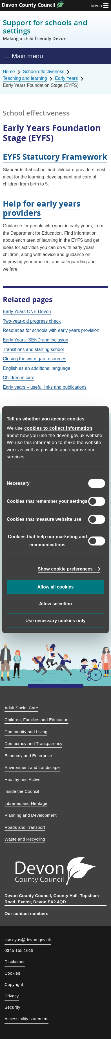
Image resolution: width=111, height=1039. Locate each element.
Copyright (14, 984)
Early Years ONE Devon (27, 311)
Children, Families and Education (36, 719)
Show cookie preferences (65, 569)
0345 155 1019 (19, 950)
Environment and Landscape (32, 767)
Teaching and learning (25, 78)
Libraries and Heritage (26, 803)
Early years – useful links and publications (44, 387)
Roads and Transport (25, 827)
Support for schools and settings (55, 30)
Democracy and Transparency (33, 743)
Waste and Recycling (25, 839)
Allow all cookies (55, 587)
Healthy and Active (23, 779)
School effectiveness (43, 71)
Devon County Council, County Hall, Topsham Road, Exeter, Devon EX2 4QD (52, 898)
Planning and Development (31, 815)
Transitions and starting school (33, 349)
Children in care (18, 377)
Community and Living (26, 731)
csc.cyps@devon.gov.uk (28, 939)
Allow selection (55, 603)
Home (9, 71)
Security (12, 1007)
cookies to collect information (58, 428)
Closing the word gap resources (34, 358)
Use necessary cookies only (55, 620)
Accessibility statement (26, 1018)
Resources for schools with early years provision (51, 330)
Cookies (12, 973)
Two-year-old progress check (32, 321)
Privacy (12, 995)
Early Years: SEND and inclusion (35, 340)
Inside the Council (22, 791)
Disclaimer (15, 961)
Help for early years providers (42, 208)
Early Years (66, 78)
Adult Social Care (21, 707)
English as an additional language (36, 368)
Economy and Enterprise (28, 755)
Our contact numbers (26, 913)
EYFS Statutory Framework (55, 156)
